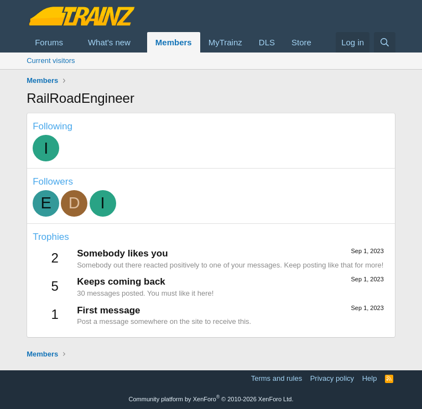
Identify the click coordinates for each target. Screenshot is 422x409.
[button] (72, 42)
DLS (267, 42)
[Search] (384, 42)
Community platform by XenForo (211, 399)
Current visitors (51, 60)
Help (369, 378)
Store (301, 42)
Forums (49, 42)
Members (173, 42)
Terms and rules (276, 378)
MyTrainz (225, 42)
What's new (109, 42)
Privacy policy (332, 378)
